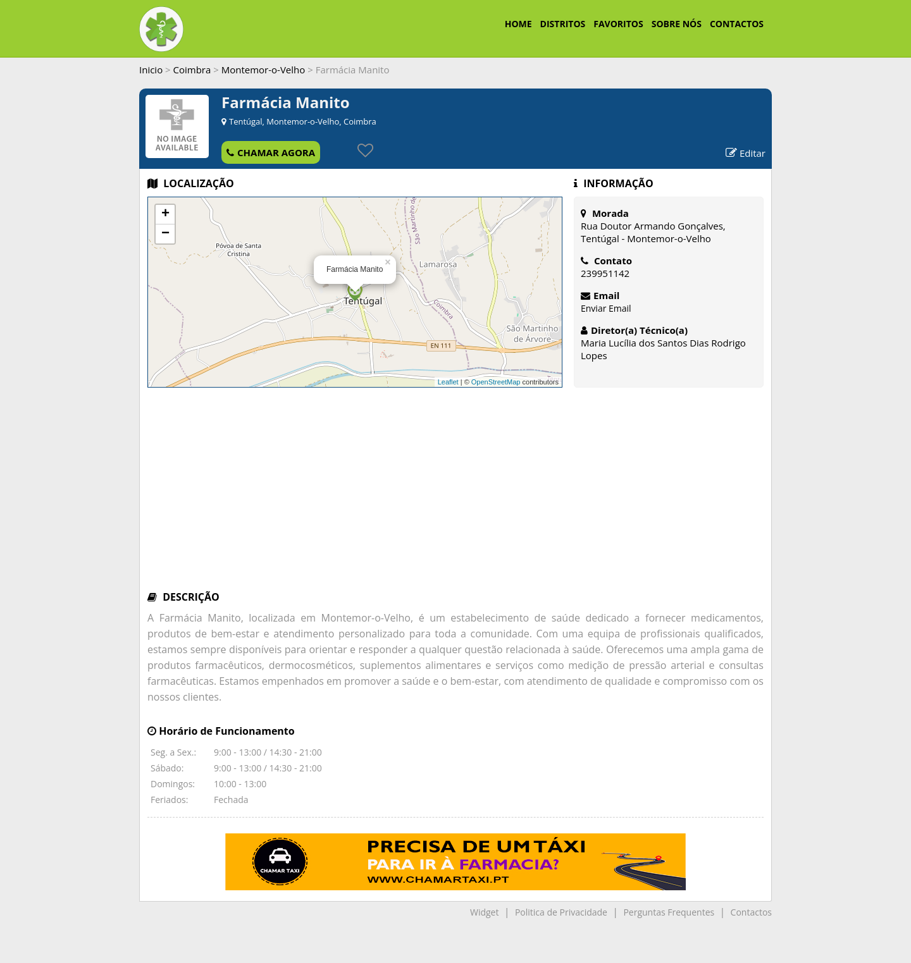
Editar (745, 153)
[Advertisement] (455, 495)
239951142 (605, 273)
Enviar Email (606, 308)
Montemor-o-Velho (263, 69)
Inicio (151, 69)
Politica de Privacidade (561, 912)
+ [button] (165, 214)
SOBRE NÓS (677, 24)
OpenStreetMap (496, 382)
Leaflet (448, 382)
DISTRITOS (563, 24)
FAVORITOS (618, 24)
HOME (518, 24)
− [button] (165, 233)
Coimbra (192, 69)
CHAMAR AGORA (270, 152)
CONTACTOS (737, 24)
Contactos (751, 912)
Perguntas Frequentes (668, 912)
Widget (484, 912)
